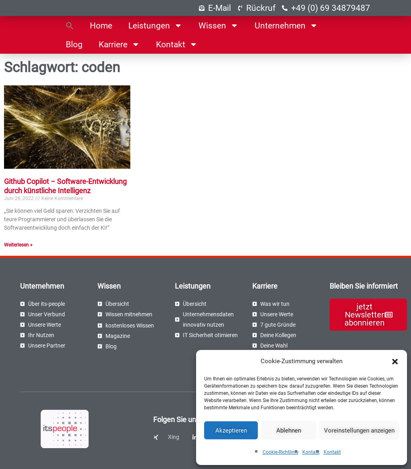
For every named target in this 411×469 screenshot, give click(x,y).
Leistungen (155, 25)
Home (101, 25)
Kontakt (311, 452)
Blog (74, 44)
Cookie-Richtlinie (280, 452)
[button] (395, 362)
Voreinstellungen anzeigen (359, 430)
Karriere (119, 44)
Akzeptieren (231, 430)
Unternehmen (286, 25)
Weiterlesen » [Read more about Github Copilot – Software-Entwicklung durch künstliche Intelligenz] (18, 245)
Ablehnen (288, 430)
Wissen (218, 25)
